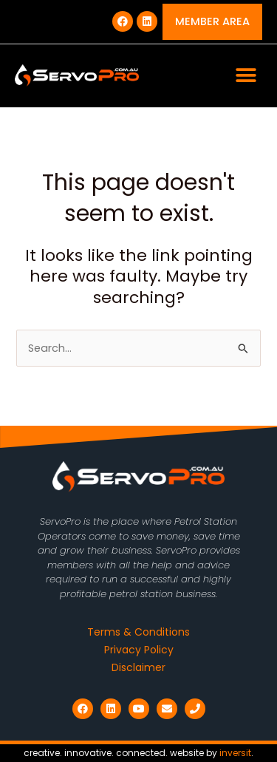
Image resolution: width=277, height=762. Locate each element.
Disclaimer (138, 667)
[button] (245, 75)
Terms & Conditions (138, 632)
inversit (235, 752)
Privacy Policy (139, 649)
